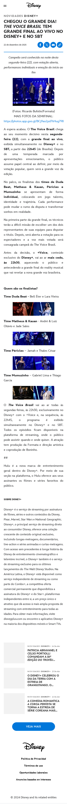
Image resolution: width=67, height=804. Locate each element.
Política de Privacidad (33, 758)
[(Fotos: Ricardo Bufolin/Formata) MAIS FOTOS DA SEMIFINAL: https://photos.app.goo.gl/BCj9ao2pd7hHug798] (33, 116)
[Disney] (33, 6)
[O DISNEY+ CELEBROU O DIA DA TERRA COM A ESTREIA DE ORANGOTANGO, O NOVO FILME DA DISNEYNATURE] (44, 680)
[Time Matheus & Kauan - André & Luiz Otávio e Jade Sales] (33, 324)
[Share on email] (53, 44)
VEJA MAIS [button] (33, 726)
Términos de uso (33, 765)
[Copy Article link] (60, 45)
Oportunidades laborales (33, 772)
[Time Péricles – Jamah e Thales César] (33, 350)
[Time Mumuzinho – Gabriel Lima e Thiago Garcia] (33, 378)
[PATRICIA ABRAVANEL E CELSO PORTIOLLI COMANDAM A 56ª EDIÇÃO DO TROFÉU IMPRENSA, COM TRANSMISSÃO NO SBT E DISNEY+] (44, 655)
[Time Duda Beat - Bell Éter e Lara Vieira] (33, 296)
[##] (33, 457)
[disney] (33, 747)
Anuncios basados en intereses (33, 779)
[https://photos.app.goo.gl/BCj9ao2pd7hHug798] (34, 121)
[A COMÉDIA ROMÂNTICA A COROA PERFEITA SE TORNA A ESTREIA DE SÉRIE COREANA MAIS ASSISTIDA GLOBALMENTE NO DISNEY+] (44, 706)
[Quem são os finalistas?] (33, 288)
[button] (5, 6)
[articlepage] (14, 662)
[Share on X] (47, 45)
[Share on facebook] (40, 45)
